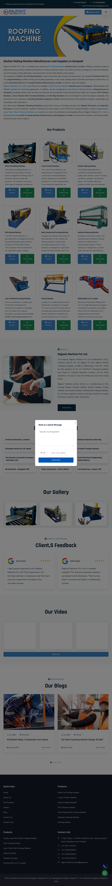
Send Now (56, 460)
